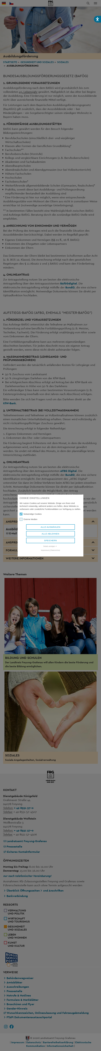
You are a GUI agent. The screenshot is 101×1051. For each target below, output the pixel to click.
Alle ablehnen (50, 534)
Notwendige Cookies (31, 514)
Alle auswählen (50, 527)
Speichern (50, 540)
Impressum (45, 550)
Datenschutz (55, 550)
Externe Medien (28, 519)
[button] (97, 19)
